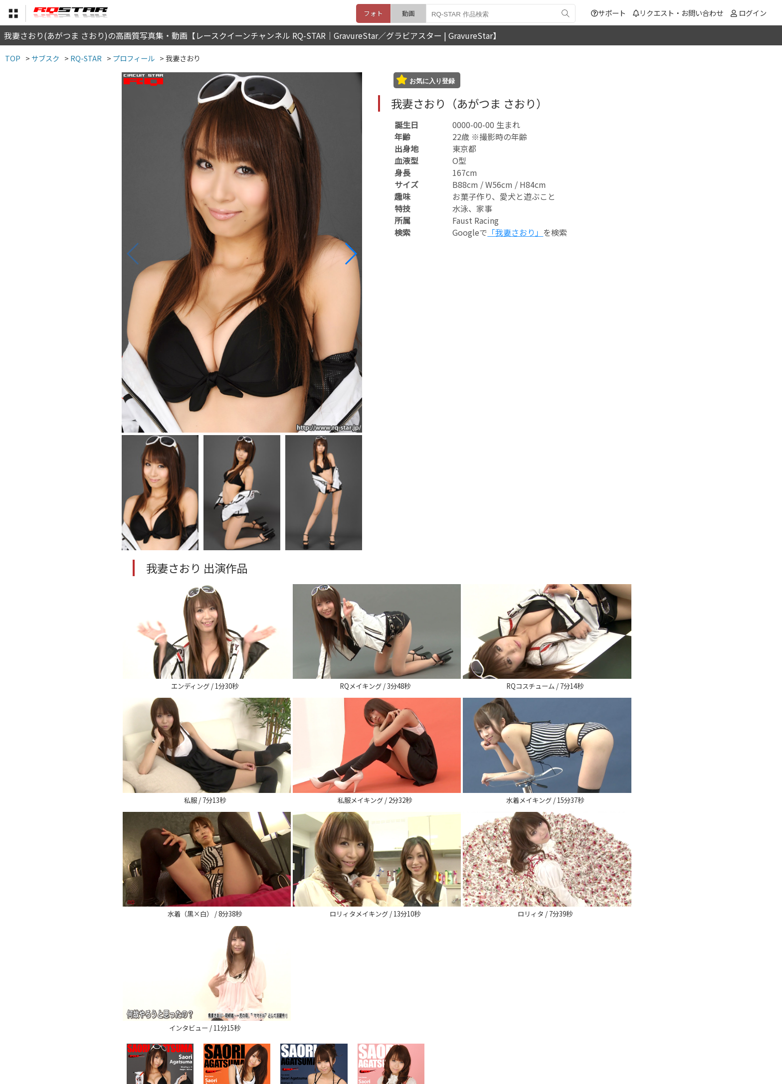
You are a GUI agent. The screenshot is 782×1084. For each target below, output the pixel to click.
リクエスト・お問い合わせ (678, 12)
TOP (243, 1034)
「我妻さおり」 (515, 232)
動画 (408, 13)
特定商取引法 (323, 1034)
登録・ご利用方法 (383, 1034)
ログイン (753, 12)
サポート (608, 12)
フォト (373, 13)
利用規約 (277, 1034)
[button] (350, 254)
